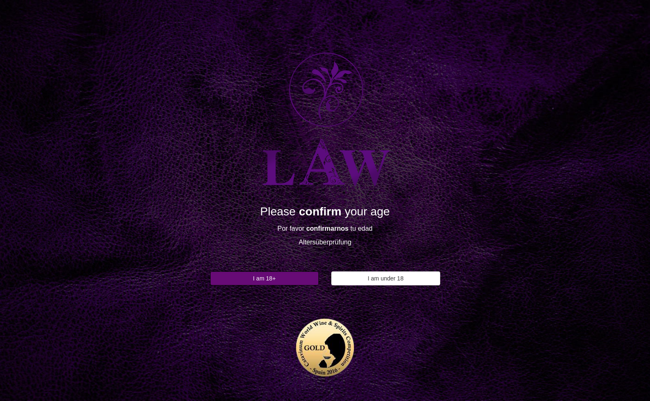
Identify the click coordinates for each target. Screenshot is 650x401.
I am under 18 (385, 278)
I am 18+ (264, 278)
